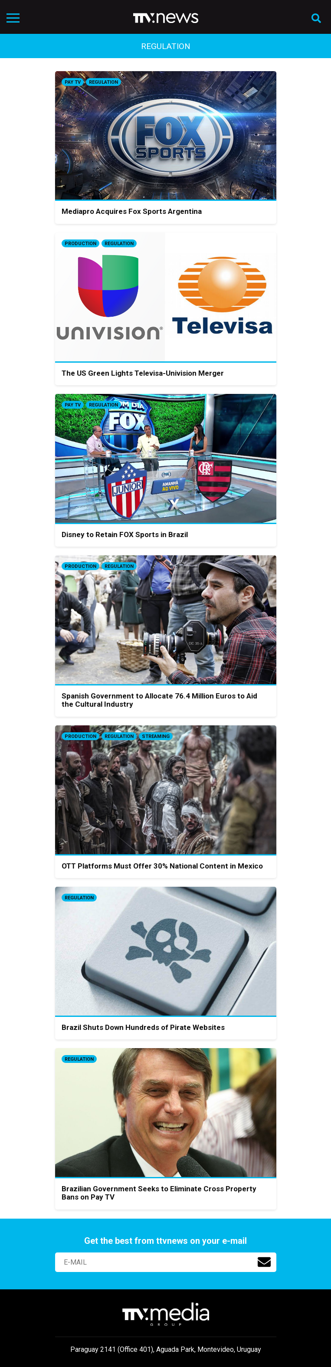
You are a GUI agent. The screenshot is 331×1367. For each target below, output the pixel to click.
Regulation (103, 82)
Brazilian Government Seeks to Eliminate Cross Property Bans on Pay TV (159, 1193)
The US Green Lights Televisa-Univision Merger (143, 373)
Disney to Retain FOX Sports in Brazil (125, 534)
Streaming (156, 736)
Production (80, 243)
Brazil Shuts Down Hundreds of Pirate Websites (143, 1027)
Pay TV (73, 82)
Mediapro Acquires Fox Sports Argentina (132, 211)
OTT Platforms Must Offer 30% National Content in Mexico (162, 866)
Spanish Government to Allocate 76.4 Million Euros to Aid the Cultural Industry (159, 700)
